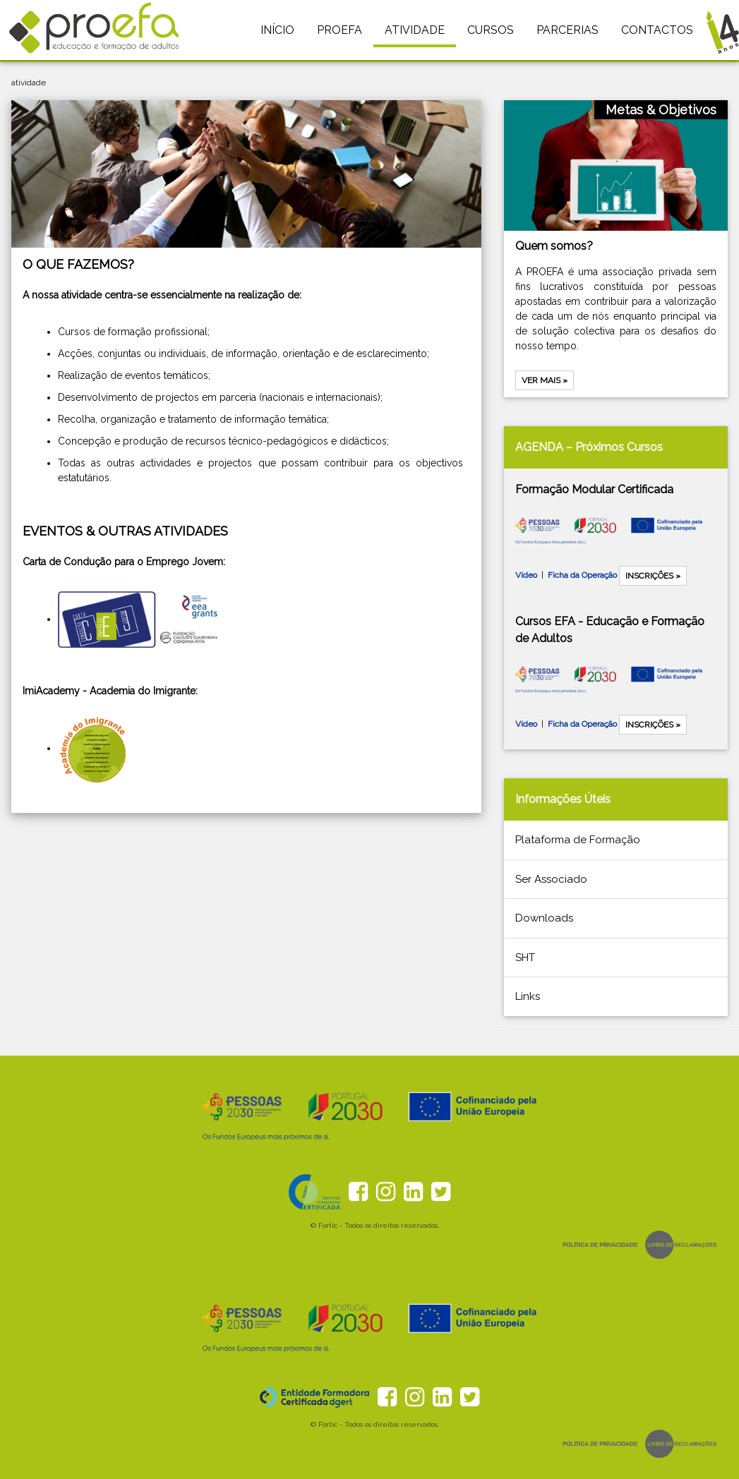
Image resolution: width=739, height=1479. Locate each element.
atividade (28, 82)
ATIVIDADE (415, 30)
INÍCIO (277, 30)
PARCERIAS (567, 30)
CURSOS (490, 30)
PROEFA (339, 30)
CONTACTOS (657, 30)
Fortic (327, 1225)
